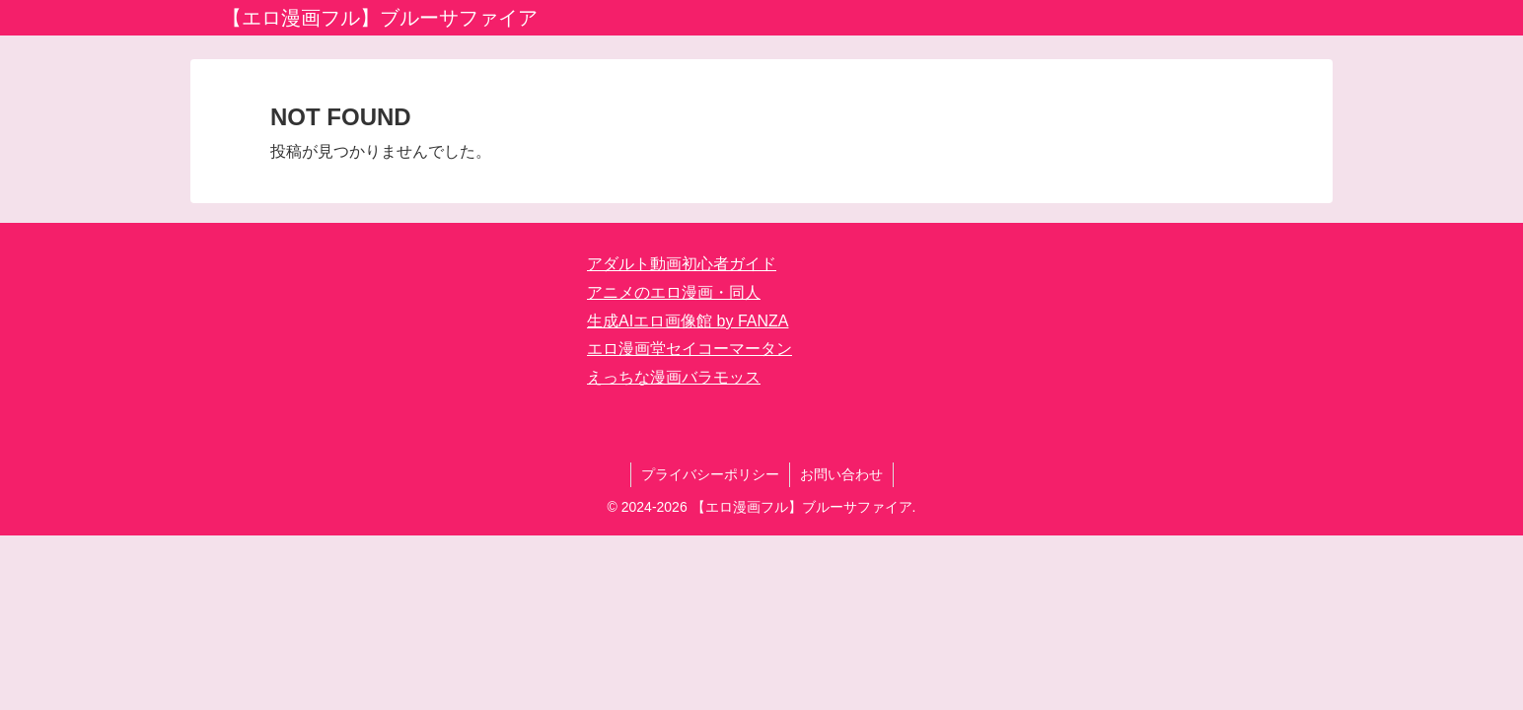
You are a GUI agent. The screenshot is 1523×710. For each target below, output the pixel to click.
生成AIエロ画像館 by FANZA (687, 321)
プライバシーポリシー (710, 474)
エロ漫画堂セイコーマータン (689, 348)
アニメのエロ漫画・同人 (674, 292)
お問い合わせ (841, 474)
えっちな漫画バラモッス (674, 377)
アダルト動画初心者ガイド (681, 263)
